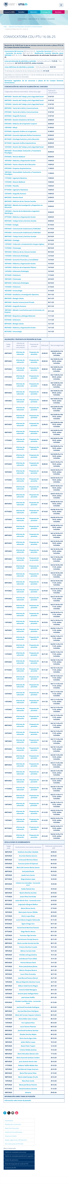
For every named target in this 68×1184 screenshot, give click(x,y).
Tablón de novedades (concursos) (15, 1152)
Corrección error (35, 900)
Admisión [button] (34, 12)
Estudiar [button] (21, 12)
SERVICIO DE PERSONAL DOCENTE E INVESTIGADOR (25, 27)
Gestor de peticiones (11, 1160)
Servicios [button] (58, 12)
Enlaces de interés (10, 1136)
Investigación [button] (46, 12)
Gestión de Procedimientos (13, 1132)
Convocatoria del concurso (14, 51)
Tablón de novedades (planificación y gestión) (19, 1156)
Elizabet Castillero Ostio (23, 1001)
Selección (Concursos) (12, 1128)
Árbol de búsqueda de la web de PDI (16, 1164)
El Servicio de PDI (10, 1168)
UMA (5, 27)
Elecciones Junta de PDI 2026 (14, 1144)
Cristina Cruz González (24, 883)
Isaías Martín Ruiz (21, 900)
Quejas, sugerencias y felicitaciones (16, 1140)
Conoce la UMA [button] (9, 12)
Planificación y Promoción (13, 1124)
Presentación (9, 1121)
